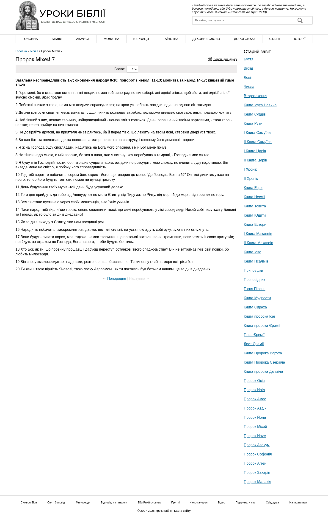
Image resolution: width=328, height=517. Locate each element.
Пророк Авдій (255, 408)
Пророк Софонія (258, 454)
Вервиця (141, 39)
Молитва (111, 39)
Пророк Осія (254, 381)
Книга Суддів (255, 114)
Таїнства (170, 39)
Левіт (248, 77)
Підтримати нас (246, 502)
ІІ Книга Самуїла (258, 142)
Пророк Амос (255, 399)
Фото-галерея (198, 502)
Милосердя (83, 502)
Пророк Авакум (257, 445)
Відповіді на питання (114, 502)
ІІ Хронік (251, 179)
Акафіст (83, 39)
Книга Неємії (254, 197)
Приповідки (253, 270)
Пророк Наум (255, 436)
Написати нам (298, 502)
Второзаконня (255, 96)
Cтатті (274, 39)
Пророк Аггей (255, 463)
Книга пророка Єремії (262, 326)
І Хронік (250, 169)
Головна (30, 39)
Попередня (116, 278)
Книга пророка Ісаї (259, 316)
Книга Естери (255, 224)
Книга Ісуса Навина (260, 105)
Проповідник (254, 280)
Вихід (248, 68)
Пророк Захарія (257, 473)
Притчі (175, 502)
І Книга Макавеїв (258, 234)
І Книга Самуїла (257, 133)
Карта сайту (182, 510)
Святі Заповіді (56, 502)
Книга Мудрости (257, 298)
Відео (221, 502)
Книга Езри (253, 188)
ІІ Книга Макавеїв (258, 243)
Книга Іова (252, 252)
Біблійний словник (149, 502)
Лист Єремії (254, 344)
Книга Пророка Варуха (263, 353)
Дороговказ (244, 39)
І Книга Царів (255, 151)
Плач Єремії (254, 335)
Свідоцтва (272, 502)
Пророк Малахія (257, 482)
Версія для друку (225, 59)
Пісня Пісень (254, 289)
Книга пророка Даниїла (263, 371)
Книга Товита (255, 206)
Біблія (57, 39)
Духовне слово (206, 39)
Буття (248, 59)
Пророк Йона (255, 417)
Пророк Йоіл (254, 390)
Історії (299, 39)
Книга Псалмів (256, 261)
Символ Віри (29, 502)
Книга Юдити (255, 215)
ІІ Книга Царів (255, 160)
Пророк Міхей (255, 427)
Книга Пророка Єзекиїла (264, 362)
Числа (249, 87)
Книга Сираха (255, 307)
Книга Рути (253, 123)
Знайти (300, 20)
